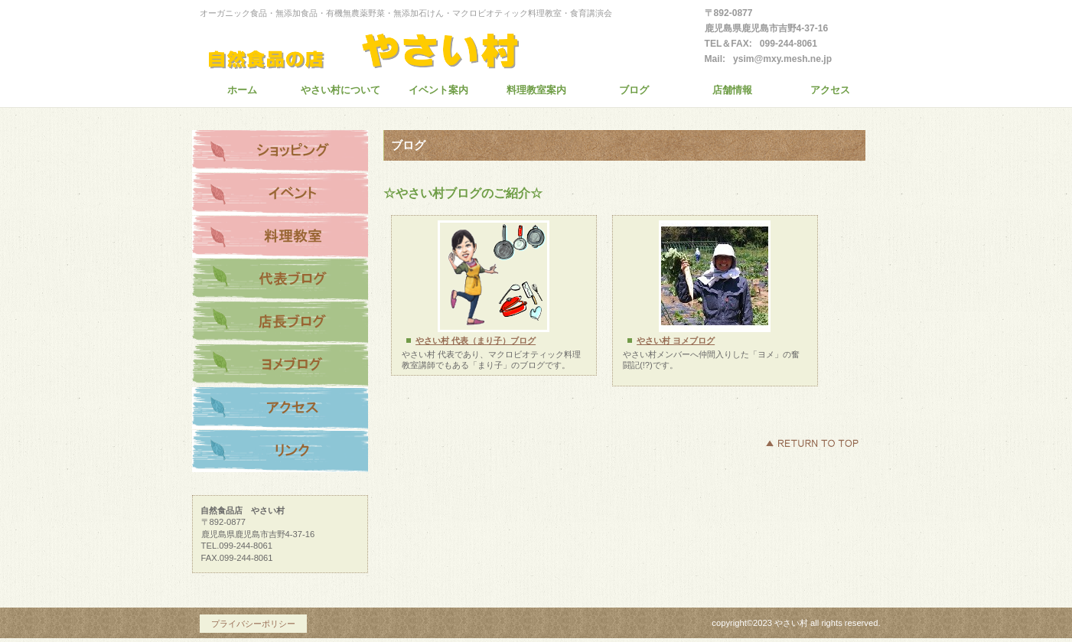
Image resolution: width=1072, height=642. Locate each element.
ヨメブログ (280, 365)
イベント (280, 194)
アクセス (280, 408)
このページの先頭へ (812, 443)
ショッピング (280, 151)
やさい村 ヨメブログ (676, 340)
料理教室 (280, 237)
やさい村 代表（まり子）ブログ (475, 340)
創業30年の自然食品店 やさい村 (387, 47)
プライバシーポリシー (253, 623)
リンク (280, 451)
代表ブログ (280, 280)
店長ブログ (280, 322)
